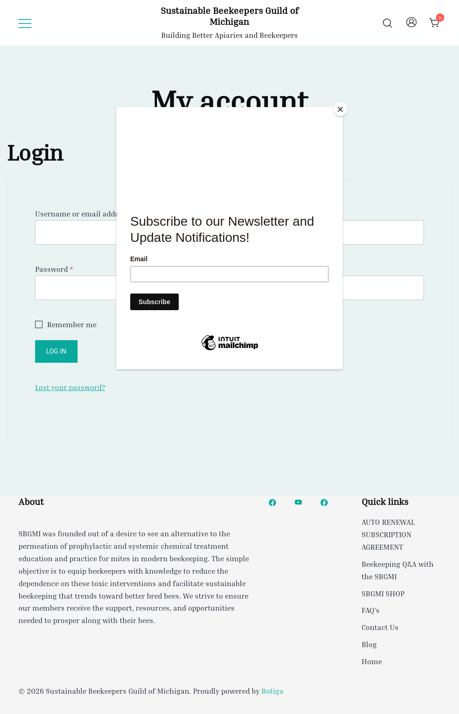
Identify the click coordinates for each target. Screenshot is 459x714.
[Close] (340, 109)
